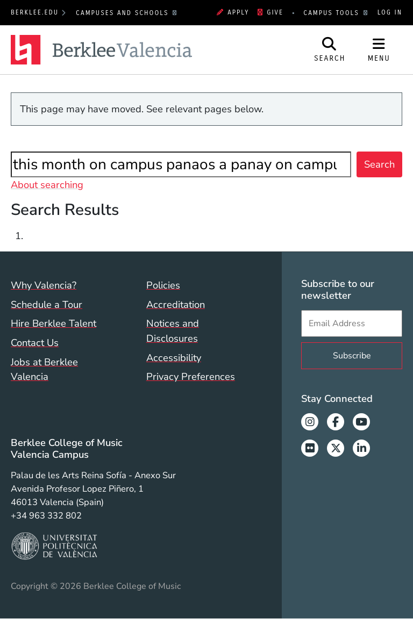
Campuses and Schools (124, 13)
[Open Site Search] (330, 50)
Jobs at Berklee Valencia (44, 369)
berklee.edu (35, 12)
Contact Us (35, 342)
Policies (163, 285)
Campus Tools (332, 13)
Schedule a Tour (46, 304)
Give (270, 12)
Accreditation (175, 304)
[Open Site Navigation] (379, 50)
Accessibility (173, 357)
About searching (47, 184)
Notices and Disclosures (172, 330)
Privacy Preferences (190, 376)
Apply (233, 12)
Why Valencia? (43, 285)
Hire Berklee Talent (53, 323)
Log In (390, 12)
